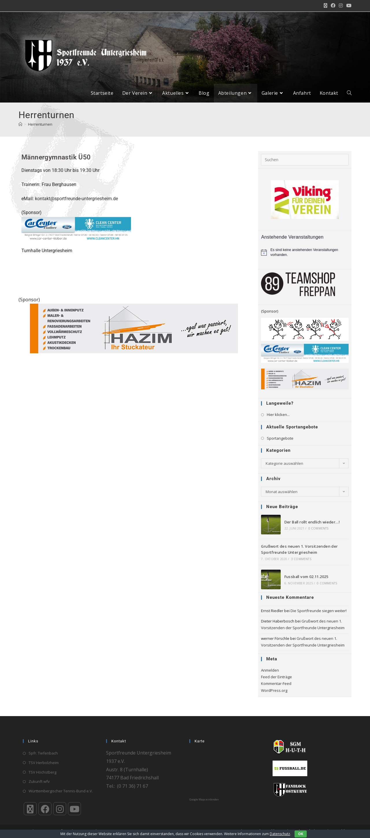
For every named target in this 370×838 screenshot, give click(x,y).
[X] (30, 808)
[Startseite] (20, 128)
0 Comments (318, 533)
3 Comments (301, 563)
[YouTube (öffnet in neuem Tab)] (348, 6)
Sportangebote (280, 442)
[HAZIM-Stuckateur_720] (134, 332)
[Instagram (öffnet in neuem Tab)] (341, 6)
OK (300, 833)
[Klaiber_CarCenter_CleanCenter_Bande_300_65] (76, 233)
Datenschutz (280, 833)
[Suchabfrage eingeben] (305, 164)
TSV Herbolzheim (44, 762)
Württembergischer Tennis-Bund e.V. (61, 791)
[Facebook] (44, 808)
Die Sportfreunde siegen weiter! (319, 615)
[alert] (305, 256)
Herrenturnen (40, 128)
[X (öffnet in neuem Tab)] (325, 6)
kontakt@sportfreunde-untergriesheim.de (76, 203)
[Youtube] (74, 808)
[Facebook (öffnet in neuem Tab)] (333, 6)
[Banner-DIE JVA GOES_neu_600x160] (305, 333)
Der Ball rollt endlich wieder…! (312, 526)
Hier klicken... (278, 419)
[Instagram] (59, 808)
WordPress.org (274, 694)
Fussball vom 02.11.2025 (306, 581)
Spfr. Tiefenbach (43, 753)
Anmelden (270, 674)
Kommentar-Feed (276, 688)
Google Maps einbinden (204, 799)
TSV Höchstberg (42, 771)
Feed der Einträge (276, 681)
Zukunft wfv (39, 781)
